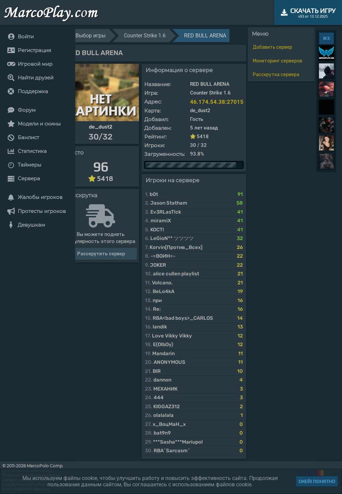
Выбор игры (90, 35)
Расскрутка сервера (276, 74)
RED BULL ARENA (205, 35)
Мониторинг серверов (277, 61)
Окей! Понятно (317, 481)
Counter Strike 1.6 (145, 35)
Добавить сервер (272, 47)
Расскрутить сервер (101, 254)
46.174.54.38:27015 (216, 101)
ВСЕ (326, 38)
